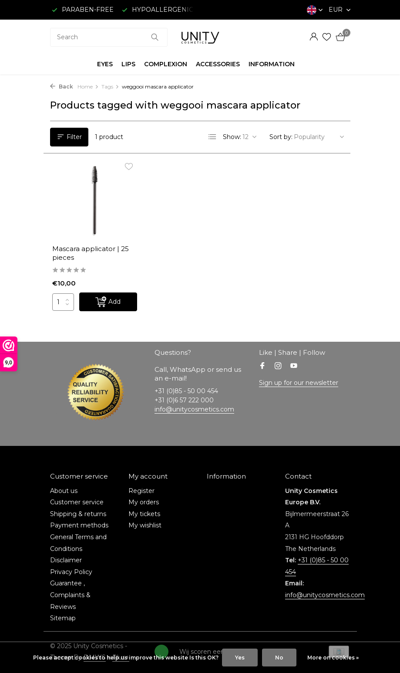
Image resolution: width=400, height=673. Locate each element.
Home (88, 86)
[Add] (108, 301)
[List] (212, 137)
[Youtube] (293, 366)
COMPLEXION (165, 64)
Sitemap (63, 618)
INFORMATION (272, 64)
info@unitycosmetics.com (194, 409)
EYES (105, 64)
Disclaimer (66, 560)
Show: (232, 137)
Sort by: (280, 137)
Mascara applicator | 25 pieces (90, 253)
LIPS (128, 64)
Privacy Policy (71, 572)
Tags (110, 86)
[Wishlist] (326, 37)
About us (63, 491)
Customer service (77, 502)
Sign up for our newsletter (298, 383)
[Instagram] (278, 366)
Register (141, 491)
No (279, 657)
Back (61, 86)
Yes (240, 657)
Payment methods (79, 525)
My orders (143, 502)
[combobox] (109, 37)
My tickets (144, 514)
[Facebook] (262, 366)
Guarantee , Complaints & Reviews (70, 594)
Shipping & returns (78, 514)
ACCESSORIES (218, 64)
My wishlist (144, 525)
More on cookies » (333, 657)
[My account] (313, 37)
